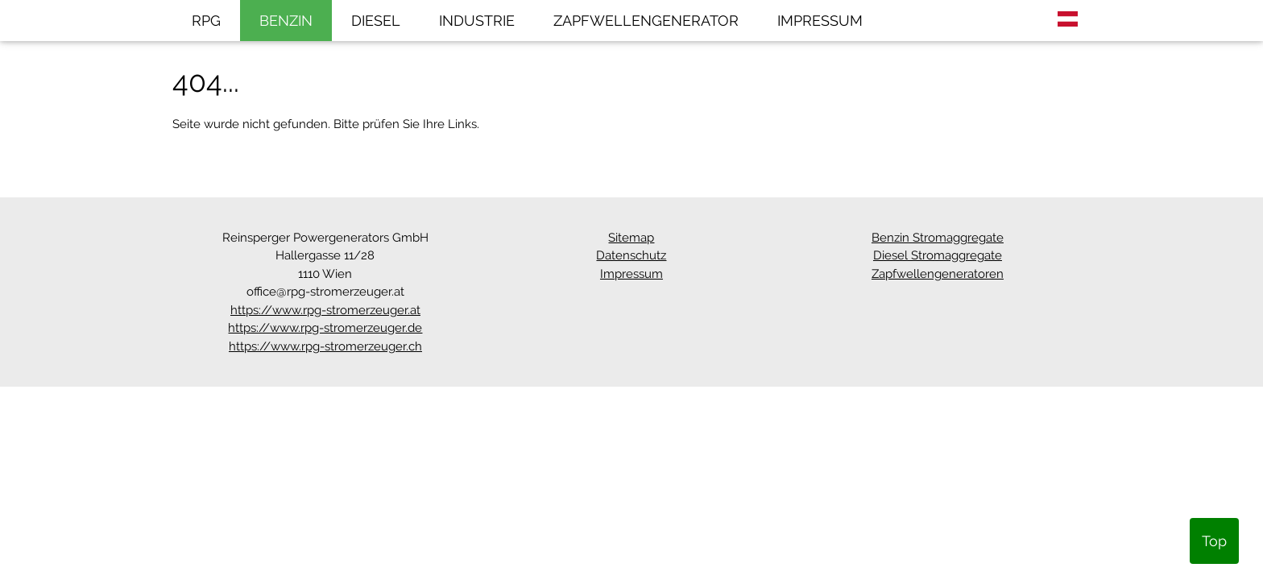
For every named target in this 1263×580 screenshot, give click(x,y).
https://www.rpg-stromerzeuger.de (325, 328)
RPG (206, 20)
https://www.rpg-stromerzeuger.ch (325, 346)
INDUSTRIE (477, 20)
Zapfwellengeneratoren (938, 274)
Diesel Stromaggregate (937, 255)
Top (1214, 540)
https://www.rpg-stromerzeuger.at (325, 310)
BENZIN (286, 20)
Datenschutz (631, 255)
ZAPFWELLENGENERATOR (646, 20)
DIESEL (375, 20)
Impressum (631, 274)
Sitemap (631, 237)
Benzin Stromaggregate (938, 237)
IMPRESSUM (820, 20)
